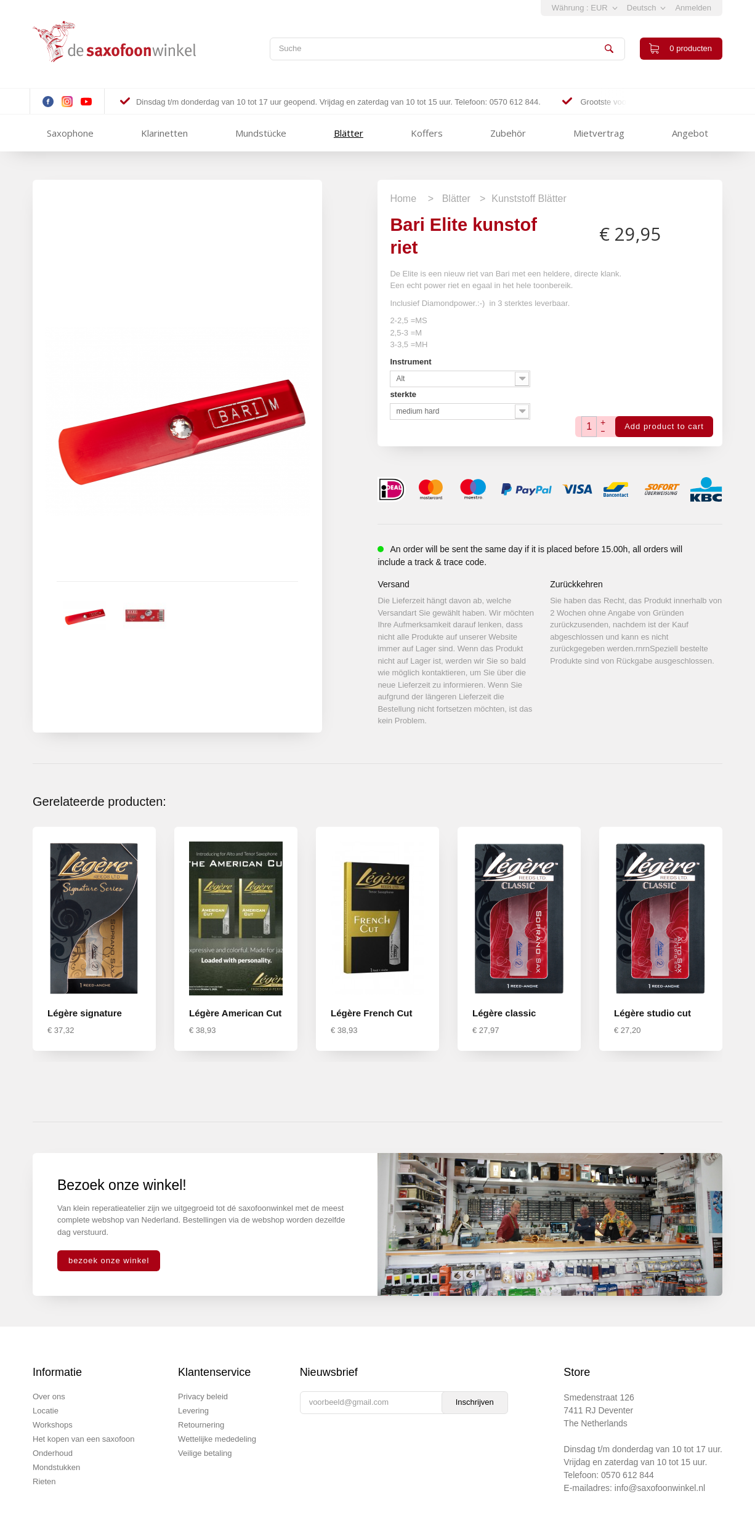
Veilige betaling (205, 1453)
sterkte (404, 394)
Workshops (53, 1424)
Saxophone (70, 133)
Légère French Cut (372, 1013)
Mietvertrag (598, 133)
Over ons (49, 1396)
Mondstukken (56, 1467)
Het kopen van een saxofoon (84, 1439)
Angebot (690, 133)
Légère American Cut (235, 1013)
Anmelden (693, 7)
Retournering (201, 1424)
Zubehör (508, 133)
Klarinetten (164, 133)
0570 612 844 (627, 1475)
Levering (193, 1410)
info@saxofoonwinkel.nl (660, 1488)
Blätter (348, 133)
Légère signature (84, 1013)
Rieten (44, 1481)
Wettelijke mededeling (217, 1439)
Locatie (46, 1410)
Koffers (427, 133)
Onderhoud (53, 1453)
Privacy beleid (203, 1396)
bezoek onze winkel (108, 1260)
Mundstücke (260, 133)
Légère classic (504, 1013)
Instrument (412, 361)
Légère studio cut (652, 1013)
